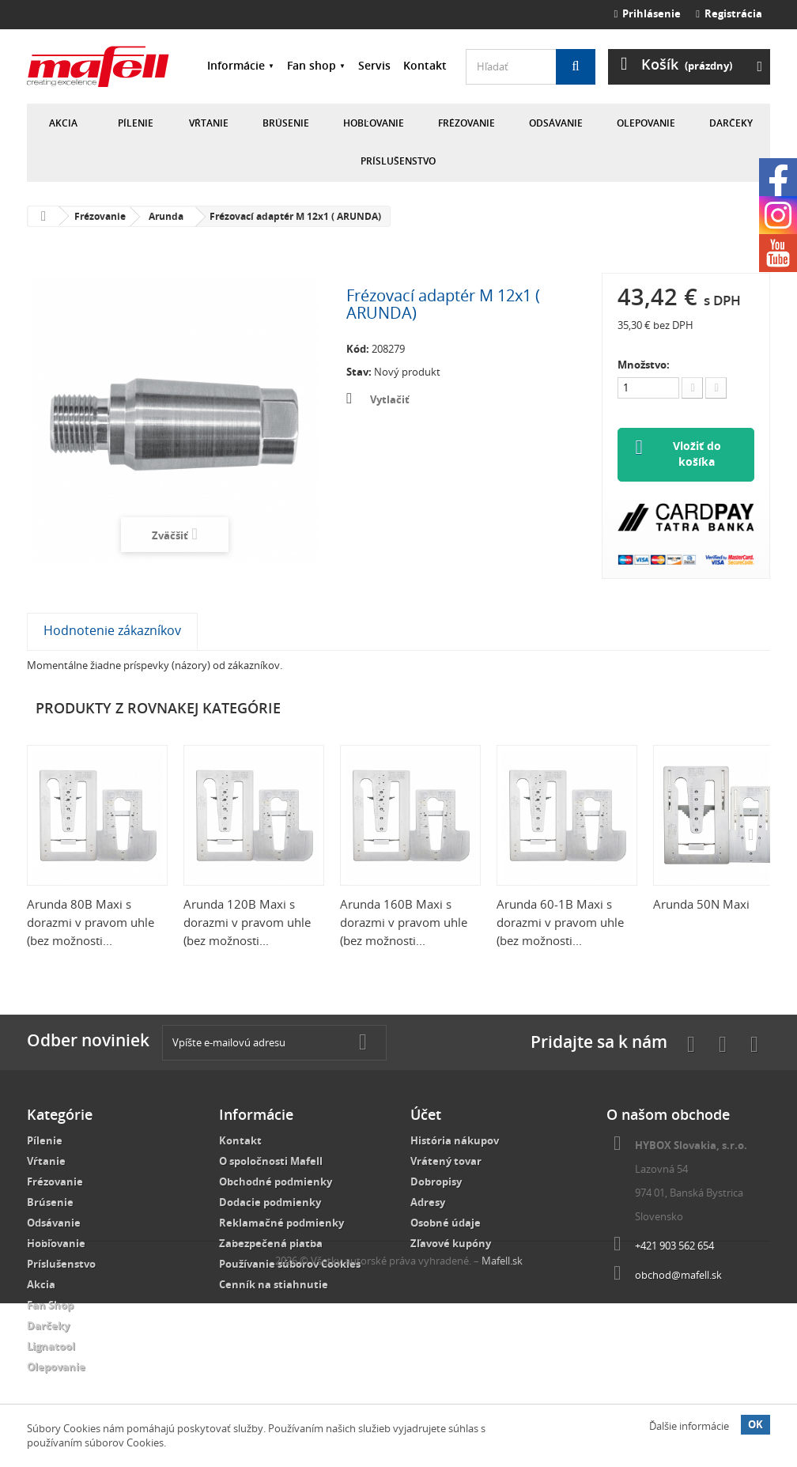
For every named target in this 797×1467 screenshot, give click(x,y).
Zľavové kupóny (450, 1244)
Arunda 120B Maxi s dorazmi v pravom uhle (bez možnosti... (247, 923)
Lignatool (51, 1347)
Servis (374, 65)
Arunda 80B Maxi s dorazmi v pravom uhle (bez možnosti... (90, 923)
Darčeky (731, 123)
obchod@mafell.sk (678, 1276)
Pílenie (135, 123)
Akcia (63, 123)
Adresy (427, 1203)
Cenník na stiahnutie (273, 1285)
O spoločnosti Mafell (271, 1162)
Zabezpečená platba (271, 1244)
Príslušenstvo (398, 161)
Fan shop (311, 65)
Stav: (359, 372)
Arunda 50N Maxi (701, 905)
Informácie (236, 65)
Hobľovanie (373, 123)
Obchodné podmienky (275, 1182)
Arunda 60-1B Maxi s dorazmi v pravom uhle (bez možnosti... (560, 923)
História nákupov (454, 1141)
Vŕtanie (209, 123)
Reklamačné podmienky (281, 1223)
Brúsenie (286, 123)
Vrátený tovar (446, 1162)
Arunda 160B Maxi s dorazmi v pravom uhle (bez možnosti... (403, 923)
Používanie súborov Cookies (290, 1264)
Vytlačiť (390, 399)
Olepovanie (646, 123)
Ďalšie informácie (689, 1426)
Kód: (357, 349)
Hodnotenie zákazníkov (112, 631)
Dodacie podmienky (270, 1203)
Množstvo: (644, 364)
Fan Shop (50, 1306)
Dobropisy (436, 1182)
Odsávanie (556, 123)
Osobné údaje (445, 1223)
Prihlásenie (648, 13)
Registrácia (729, 13)
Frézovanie (466, 123)
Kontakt (425, 65)
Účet (425, 1115)
